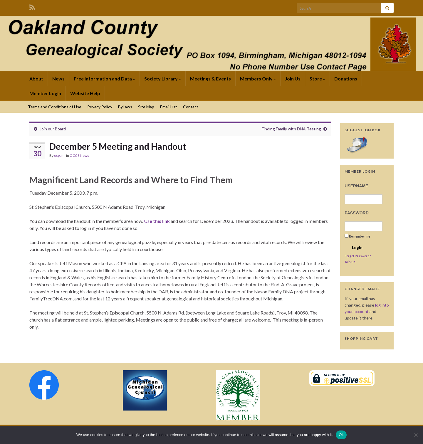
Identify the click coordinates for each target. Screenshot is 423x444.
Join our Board (53, 128)
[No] (416, 435)
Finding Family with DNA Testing (291, 128)
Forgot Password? (358, 256)
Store (317, 78)
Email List (168, 106)
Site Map (146, 106)
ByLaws (125, 106)
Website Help (85, 93)
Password (356, 213)
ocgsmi (60, 155)
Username (356, 186)
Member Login (45, 93)
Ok (341, 435)
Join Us (293, 78)
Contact (190, 106)
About (36, 78)
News (58, 78)
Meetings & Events (210, 78)
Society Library (162, 78)
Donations (345, 78)
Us (157, 221)
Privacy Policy (99, 106)
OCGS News (79, 155)
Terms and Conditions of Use (54, 106)
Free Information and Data (104, 78)
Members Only (258, 78)
